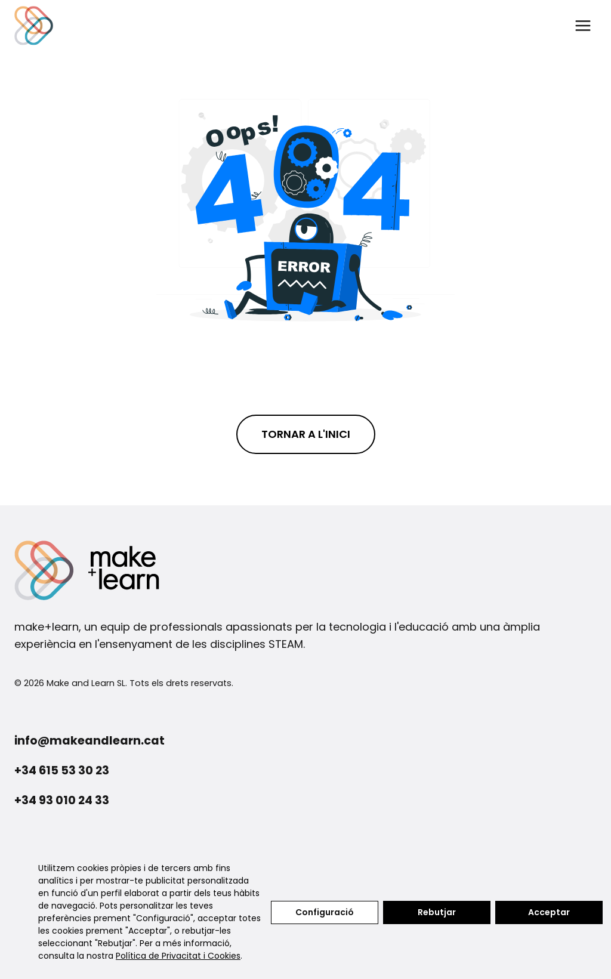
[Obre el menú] (583, 25)
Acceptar (549, 912)
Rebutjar (437, 912)
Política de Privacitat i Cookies (178, 956)
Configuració (324, 912)
